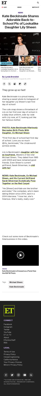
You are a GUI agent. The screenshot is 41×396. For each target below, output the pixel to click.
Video (19, 7)
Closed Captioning (11, 357)
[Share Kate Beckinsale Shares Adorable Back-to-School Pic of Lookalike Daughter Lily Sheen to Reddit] (15, 84)
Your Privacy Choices (13, 362)
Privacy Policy (10, 354)
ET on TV (7, 335)
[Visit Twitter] (12, 375)
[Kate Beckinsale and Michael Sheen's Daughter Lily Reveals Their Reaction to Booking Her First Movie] (28, 64)
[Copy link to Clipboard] (25, 84)
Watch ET (35, 7)
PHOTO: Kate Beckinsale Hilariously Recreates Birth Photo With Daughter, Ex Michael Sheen (20, 130)
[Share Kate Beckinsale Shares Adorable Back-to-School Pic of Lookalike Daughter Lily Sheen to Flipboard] (20, 84)
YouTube (7, 332)
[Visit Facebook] (6, 375)
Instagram (8, 327)
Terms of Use (9, 351)
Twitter (7, 329)
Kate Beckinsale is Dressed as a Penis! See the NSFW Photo (19, 272)
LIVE (5, 7)
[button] (20, 255)
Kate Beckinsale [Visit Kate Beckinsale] (17, 287)
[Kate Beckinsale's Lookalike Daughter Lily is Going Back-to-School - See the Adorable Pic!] (9, 64)
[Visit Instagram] (18, 375)
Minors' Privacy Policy (13, 365)
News (20, 12)
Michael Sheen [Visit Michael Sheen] (16, 282)
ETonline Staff (9, 340)
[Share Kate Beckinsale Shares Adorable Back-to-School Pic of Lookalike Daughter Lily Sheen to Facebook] (4, 84)
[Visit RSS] (31, 375)
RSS (5, 342)
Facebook (8, 324)
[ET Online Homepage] (5, 2)
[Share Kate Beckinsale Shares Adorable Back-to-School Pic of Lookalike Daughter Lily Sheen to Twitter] (9, 84)
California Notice (11, 359)
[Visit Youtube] (25, 375)
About (6, 337)
